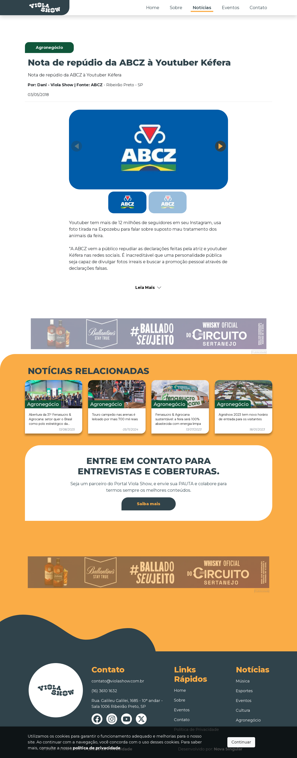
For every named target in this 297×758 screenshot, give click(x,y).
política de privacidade (96, 748)
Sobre (176, 7)
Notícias (202, 7)
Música (243, 681)
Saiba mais (148, 503)
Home (152, 7)
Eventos (230, 7)
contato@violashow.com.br (118, 681)
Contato (258, 7)
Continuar (241, 742)
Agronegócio (248, 720)
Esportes (244, 690)
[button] (220, 146)
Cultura (243, 710)
